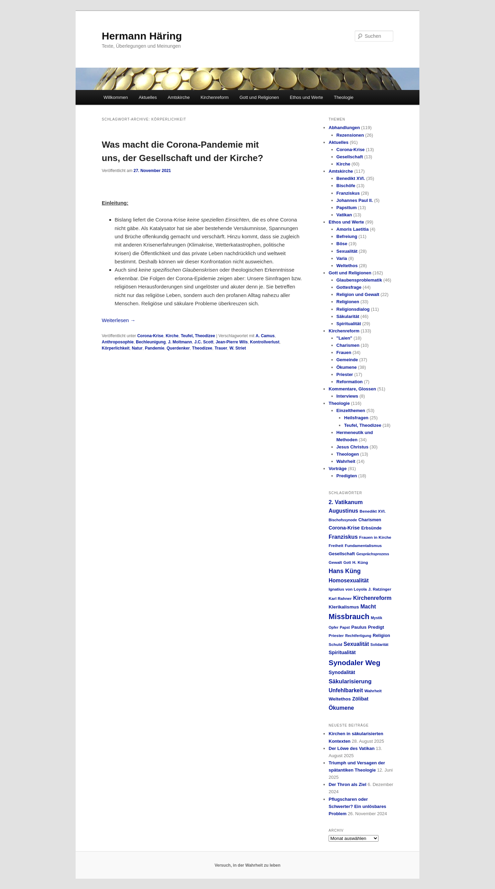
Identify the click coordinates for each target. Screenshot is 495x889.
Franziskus (348, 193)
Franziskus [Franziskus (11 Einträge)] (343, 537)
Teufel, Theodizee (198, 335)
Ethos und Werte (306, 97)
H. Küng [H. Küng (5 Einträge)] (360, 562)
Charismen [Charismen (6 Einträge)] (369, 519)
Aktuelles (148, 97)
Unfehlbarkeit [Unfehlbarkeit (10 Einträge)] (346, 690)
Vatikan (344, 214)
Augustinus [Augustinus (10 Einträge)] (343, 511)
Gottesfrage (349, 287)
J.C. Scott (203, 342)
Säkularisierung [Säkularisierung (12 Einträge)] (350, 681)
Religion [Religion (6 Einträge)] (381, 635)
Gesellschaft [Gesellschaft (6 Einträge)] (342, 553)
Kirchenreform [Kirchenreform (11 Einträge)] (372, 598)
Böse (342, 243)
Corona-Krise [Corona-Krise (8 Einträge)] (344, 528)
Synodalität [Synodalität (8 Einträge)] (342, 672)
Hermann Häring (142, 36)
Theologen (348, 454)
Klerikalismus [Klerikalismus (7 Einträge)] (344, 606)
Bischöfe (346, 185)
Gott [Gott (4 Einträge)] (347, 562)
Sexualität (347, 251)
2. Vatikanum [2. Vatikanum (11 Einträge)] (346, 502)
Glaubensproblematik (359, 280)
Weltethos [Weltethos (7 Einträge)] (340, 699)
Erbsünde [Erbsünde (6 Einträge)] (371, 528)
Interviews (348, 396)
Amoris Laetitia (353, 229)
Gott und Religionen (259, 97)
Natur (137, 348)
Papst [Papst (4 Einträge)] (345, 627)
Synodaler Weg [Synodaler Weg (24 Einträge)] (354, 662)
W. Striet (238, 348)
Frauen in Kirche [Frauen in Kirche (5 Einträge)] (375, 537)
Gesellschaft (350, 156)
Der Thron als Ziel (347, 784)
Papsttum (347, 207)
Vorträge (338, 468)
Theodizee (202, 348)
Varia (342, 258)
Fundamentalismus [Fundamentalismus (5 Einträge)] (363, 545)
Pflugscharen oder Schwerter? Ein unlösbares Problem (357, 806)
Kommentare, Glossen (352, 388)
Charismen (348, 345)
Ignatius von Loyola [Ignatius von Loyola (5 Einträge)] (348, 589)
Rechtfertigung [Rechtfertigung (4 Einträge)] (358, 636)
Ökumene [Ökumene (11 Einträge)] (341, 708)
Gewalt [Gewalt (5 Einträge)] (335, 562)
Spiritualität (349, 323)
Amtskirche (179, 97)
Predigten (347, 475)
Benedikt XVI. (351, 178)
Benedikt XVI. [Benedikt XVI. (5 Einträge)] (373, 511)
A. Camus (265, 335)
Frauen (344, 352)
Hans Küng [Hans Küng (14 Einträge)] (345, 571)
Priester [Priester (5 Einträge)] (336, 635)
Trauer (220, 348)
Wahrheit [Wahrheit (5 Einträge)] (373, 690)
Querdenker (178, 348)
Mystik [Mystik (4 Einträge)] (376, 618)
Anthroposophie (118, 342)
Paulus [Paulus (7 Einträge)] (359, 627)
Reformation (350, 381)
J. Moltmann (180, 342)
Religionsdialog (353, 309)
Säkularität (348, 316)
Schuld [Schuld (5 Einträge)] (335, 644)
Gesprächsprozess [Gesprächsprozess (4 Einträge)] (372, 554)
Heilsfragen (356, 417)
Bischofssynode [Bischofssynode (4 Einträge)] (343, 520)
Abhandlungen (344, 127)
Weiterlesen (118, 320)
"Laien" (344, 338)
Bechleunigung (151, 342)
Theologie (343, 97)
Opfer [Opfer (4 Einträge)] (333, 627)
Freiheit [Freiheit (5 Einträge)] (336, 545)
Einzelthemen (351, 410)
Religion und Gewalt (358, 294)
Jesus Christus (352, 446)
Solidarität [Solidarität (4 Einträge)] (379, 644)
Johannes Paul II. (355, 200)
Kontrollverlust (264, 342)
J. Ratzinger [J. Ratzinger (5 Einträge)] (379, 589)
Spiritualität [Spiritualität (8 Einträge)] (342, 652)
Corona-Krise (150, 335)
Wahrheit (346, 461)
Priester (345, 374)
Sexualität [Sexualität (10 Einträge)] (356, 644)
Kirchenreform (215, 97)
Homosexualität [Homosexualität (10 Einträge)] (348, 580)
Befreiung (347, 236)
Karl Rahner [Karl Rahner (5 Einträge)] (340, 598)
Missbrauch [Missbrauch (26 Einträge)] (349, 617)
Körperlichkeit (116, 348)
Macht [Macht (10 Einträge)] (368, 606)
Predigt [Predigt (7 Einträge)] (376, 627)
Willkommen (115, 97)
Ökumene (347, 367)
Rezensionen (350, 135)
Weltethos (347, 265)
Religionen (348, 301)
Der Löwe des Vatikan (352, 748)
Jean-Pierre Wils (232, 342)
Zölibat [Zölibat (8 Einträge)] (360, 699)
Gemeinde (347, 359)
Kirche (172, 335)
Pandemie (154, 348)
